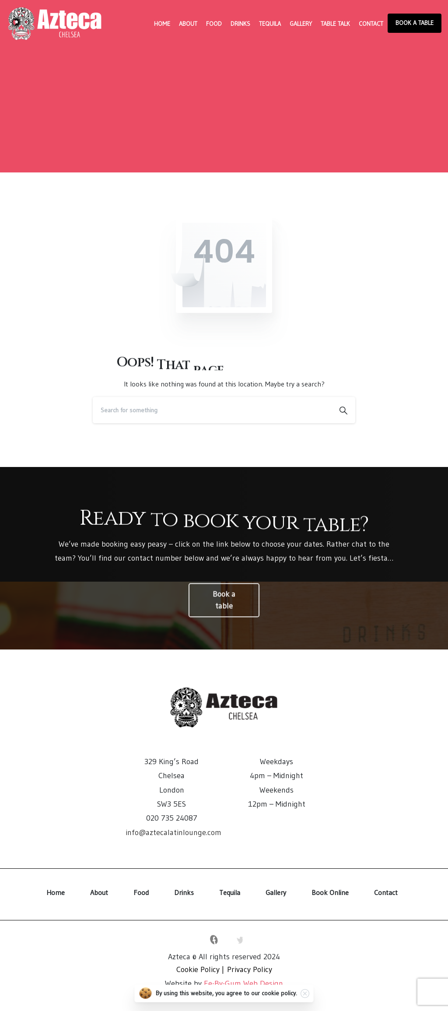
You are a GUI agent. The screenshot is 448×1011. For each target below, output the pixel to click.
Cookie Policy (198, 969)
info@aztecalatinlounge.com (173, 832)
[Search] (212, 410)
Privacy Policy (249, 969)
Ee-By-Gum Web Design (243, 983)
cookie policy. (279, 995)
